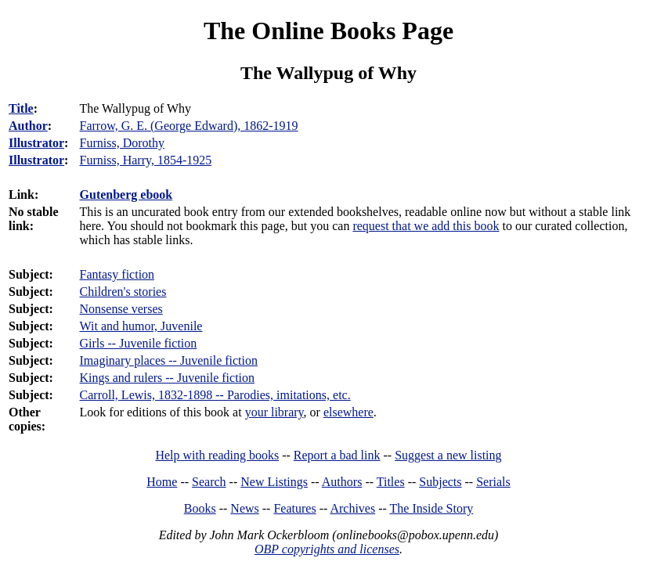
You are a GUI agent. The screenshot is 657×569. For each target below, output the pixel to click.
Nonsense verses (121, 308)
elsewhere (348, 412)
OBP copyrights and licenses (326, 549)
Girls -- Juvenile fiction (138, 343)
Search (209, 481)
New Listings (274, 481)
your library (274, 412)
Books (200, 508)
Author (28, 125)
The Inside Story (432, 508)
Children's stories (123, 291)
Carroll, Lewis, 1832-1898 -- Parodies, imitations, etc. (215, 395)
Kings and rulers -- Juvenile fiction (167, 377)
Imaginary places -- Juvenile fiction (169, 360)
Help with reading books (217, 455)
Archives (352, 508)
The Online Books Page (328, 30)
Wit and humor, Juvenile (141, 326)
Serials (493, 481)
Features (294, 508)
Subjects (440, 481)
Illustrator (36, 142)
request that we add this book (425, 225)
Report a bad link (337, 455)
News (244, 508)
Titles (391, 481)
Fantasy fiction (117, 274)
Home (161, 481)
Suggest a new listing (448, 455)
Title (21, 108)
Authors (342, 481)
